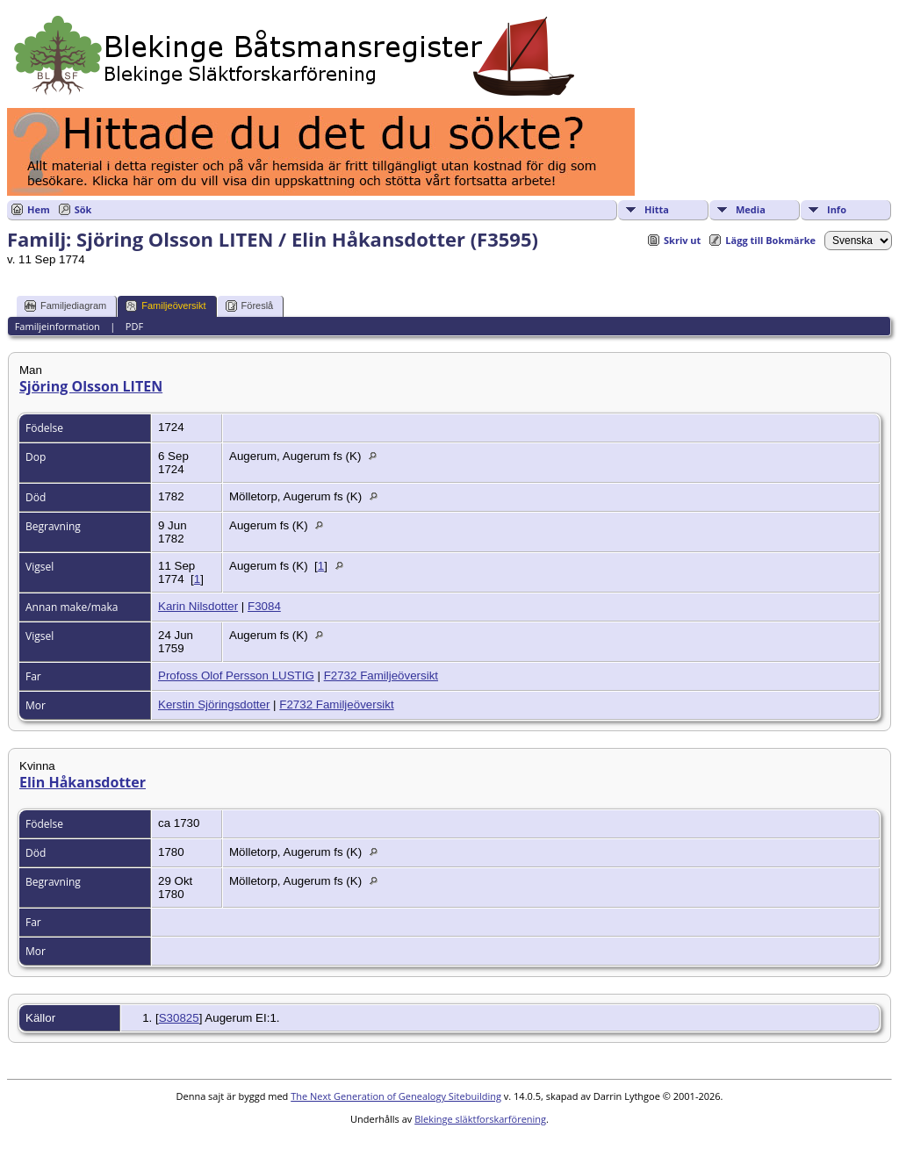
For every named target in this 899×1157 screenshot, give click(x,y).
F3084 (264, 606)
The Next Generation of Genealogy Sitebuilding (396, 1096)
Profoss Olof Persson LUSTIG (236, 675)
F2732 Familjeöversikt (381, 675)
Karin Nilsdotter (198, 606)
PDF (134, 326)
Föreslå (250, 306)
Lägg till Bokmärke (770, 240)
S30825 (179, 1017)
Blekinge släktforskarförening (480, 1118)
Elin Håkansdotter (82, 782)
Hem (38, 209)
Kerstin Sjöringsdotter (214, 704)
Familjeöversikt (165, 306)
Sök (83, 209)
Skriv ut (682, 240)
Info (836, 209)
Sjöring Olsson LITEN (90, 386)
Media (751, 209)
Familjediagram (65, 306)
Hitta (656, 209)
